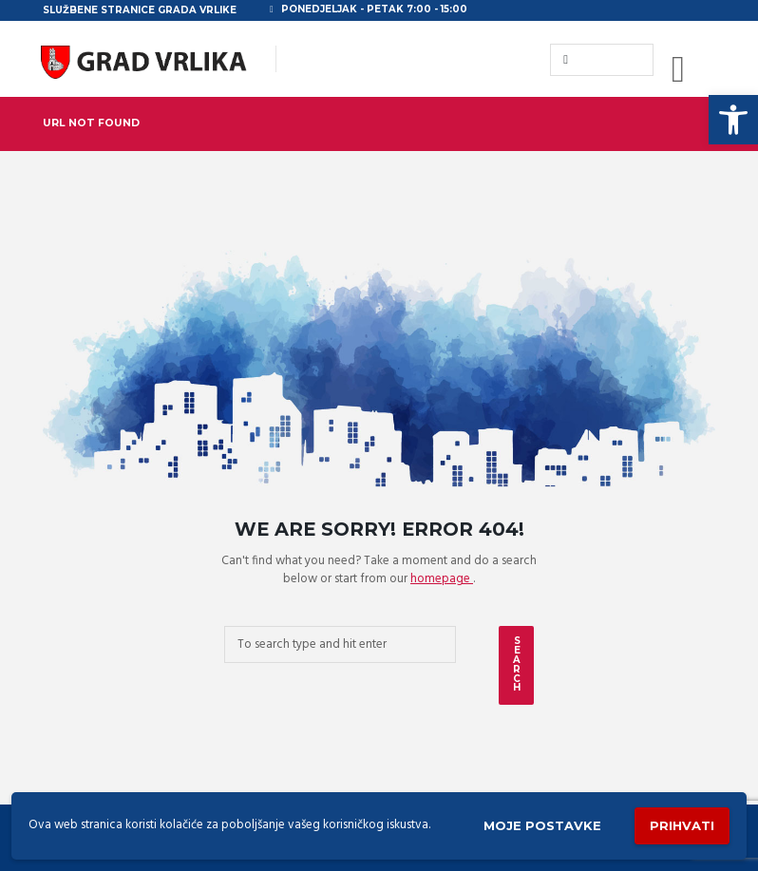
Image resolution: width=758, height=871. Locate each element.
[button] (733, 119)
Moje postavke (542, 825)
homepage (441, 579)
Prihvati (682, 825)
